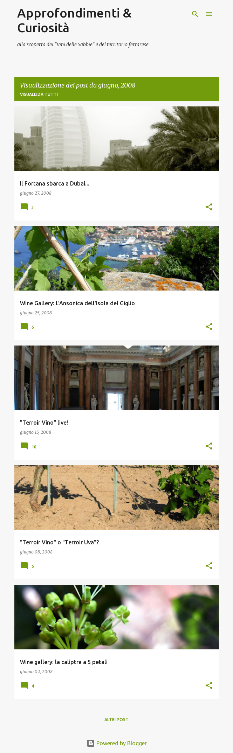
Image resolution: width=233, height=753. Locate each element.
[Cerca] (195, 14)
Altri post (116, 719)
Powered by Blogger (117, 743)
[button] (209, 207)
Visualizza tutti (39, 94)
